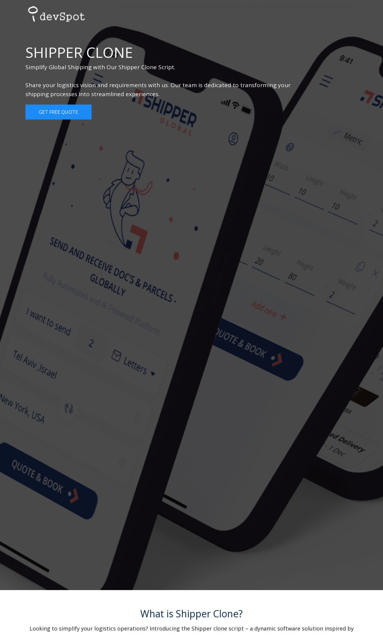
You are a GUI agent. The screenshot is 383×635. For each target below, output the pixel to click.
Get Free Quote (58, 112)
